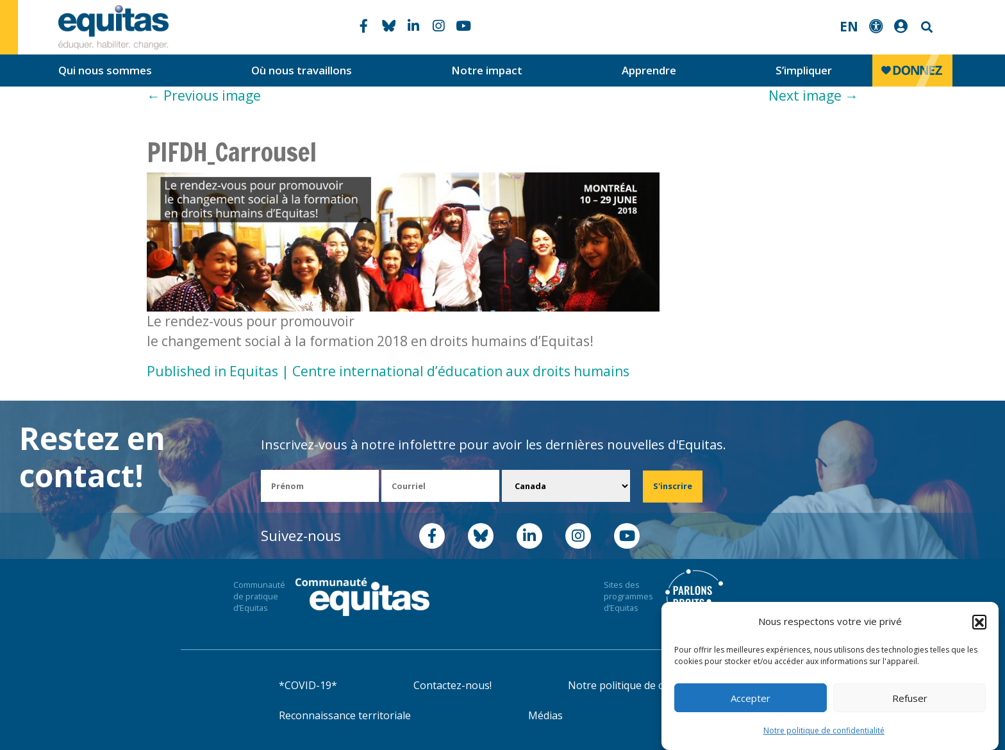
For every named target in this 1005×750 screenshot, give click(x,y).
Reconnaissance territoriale (345, 715)
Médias (545, 715)
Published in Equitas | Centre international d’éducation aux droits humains (388, 371)
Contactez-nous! (452, 685)
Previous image (204, 95)
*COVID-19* (308, 685)
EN (849, 26)
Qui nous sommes (105, 70)
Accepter (750, 698)
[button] (979, 621)
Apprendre (649, 70)
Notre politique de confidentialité (824, 730)
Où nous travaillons (301, 70)
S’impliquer (804, 70)
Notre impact (486, 70)
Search (925, 27)
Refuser (909, 698)
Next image (813, 95)
